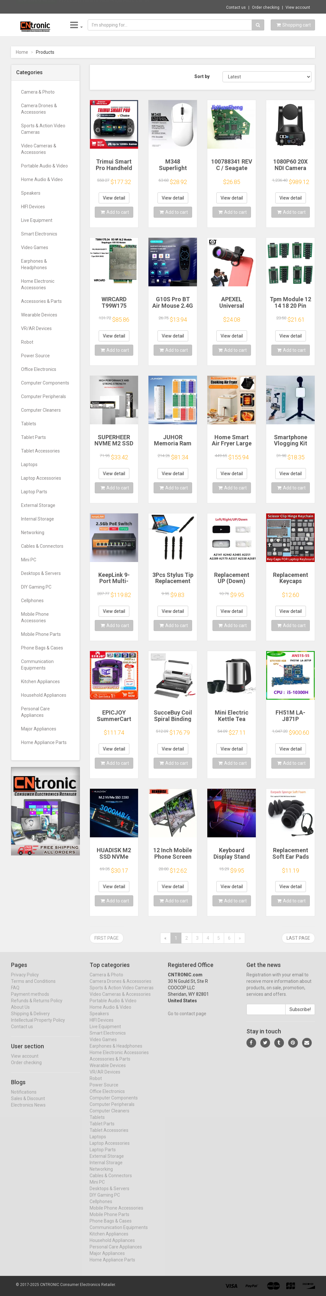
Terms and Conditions (33, 986)
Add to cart (115, 212)
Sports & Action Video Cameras (43, 129)
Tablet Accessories (40, 450)
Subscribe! (300, 1014)
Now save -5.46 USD (36, 7)
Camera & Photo (38, 92)
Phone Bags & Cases (42, 647)
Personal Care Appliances (35, 712)
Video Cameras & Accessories (38, 149)
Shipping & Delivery (30, 1019)
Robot (27, 342)
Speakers (30, 193)
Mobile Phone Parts (41, 634)
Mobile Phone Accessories (35, 617)
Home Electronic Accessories (37, 284)
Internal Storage (37, 519)
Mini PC (28, 559)
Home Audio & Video (42, 179)
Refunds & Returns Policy (36, 1006)
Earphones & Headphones (34, 264)
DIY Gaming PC (36, 587)
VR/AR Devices (36, 328)
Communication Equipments (37, 665)
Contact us (236, 7)
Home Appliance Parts (44, 742)
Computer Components (45, 382)
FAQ (15, 993)
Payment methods (30, 999)
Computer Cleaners (41, 410)
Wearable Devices (39, 314)
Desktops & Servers (41, 573)
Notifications (24, 1097)
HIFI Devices (33, 206)
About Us (20, 1012)
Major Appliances (38, 728)
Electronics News (28, 1110)
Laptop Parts (34, 491)
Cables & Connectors (42, 546)
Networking (32, 532)
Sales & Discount (28, 1104)
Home (22, 52)
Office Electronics (38, 369)
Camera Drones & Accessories (39, 109)
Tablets (28, 423)
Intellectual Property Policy (38, 1025)
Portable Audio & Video (44, 165)
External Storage (38, 505)
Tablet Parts (33, 437)
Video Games (34, 247)
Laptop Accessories (41, 478)
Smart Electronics (39, 233)
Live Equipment (36, 220)
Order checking (265, 7)
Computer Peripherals (43, 396)
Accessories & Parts (41, 301)
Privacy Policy (25, 980)
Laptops (29, 464)
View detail (114, 198)
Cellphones (32, 600)
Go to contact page (187, 1019)
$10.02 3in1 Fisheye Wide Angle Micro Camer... (105, 6)
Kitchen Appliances (40, 681)
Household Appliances (43, 695)
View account (298, 7)
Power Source (35, 355)
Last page (298, 938)
